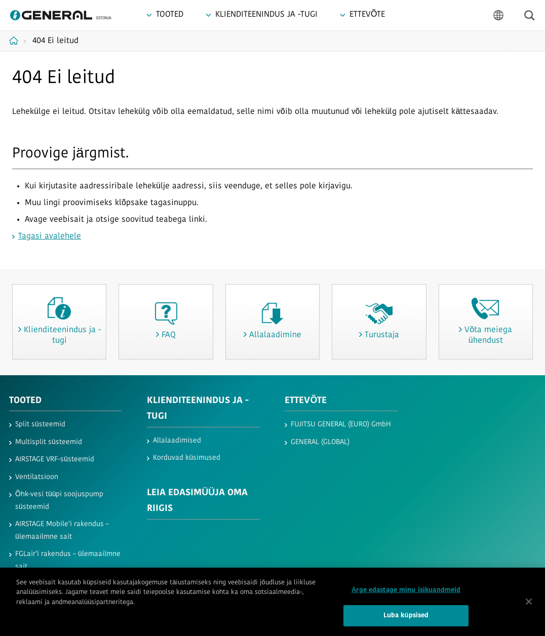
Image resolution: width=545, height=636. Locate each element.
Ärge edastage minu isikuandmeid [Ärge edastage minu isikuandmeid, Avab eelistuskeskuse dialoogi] (406, 593)
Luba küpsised (406, 619)
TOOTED (25, 401)
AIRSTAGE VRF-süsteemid (54, 459)
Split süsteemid (40, 424)
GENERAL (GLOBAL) (320, 442)
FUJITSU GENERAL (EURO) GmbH (341, 424)
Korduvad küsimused (186, 458)
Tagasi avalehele (49, 236)
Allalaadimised (177, 441)
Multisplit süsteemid (48, 442)
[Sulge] (529, 604)
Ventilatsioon (36, 477)
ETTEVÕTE (306, 401)
